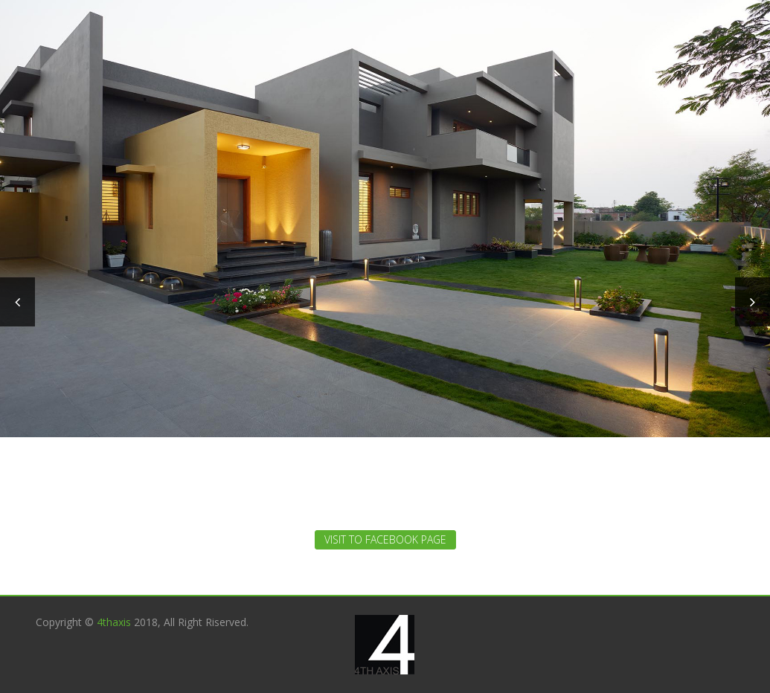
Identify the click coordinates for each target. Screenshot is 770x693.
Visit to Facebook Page (385, 539)
